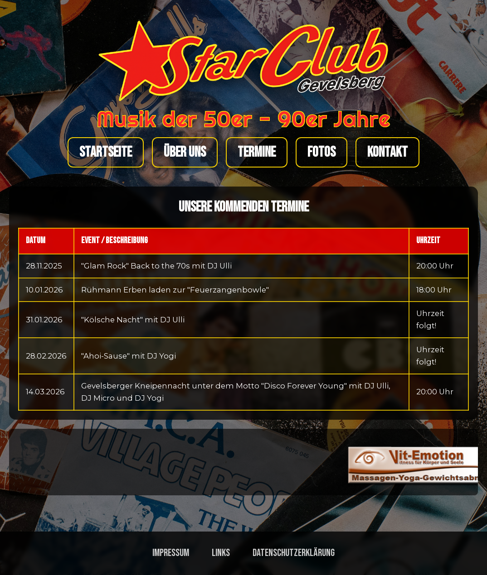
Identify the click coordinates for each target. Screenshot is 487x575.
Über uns (185, 152)
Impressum (170, 553)
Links (221, 553)
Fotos (321, 152)
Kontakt (387, 152)
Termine (257, 152)
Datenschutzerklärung (294, 553)
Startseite (105, 152)
